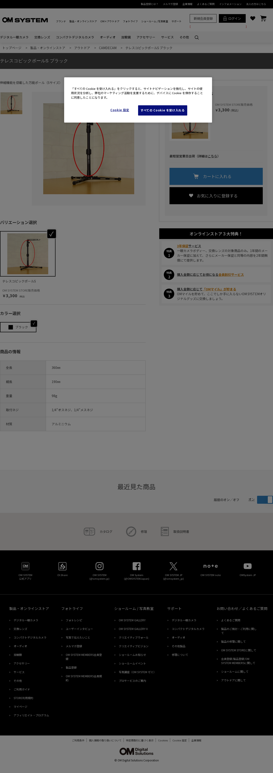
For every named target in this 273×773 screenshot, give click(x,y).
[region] (138, 100)
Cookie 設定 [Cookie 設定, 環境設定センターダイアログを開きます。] (119, 110)
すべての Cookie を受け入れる (163, 110)
